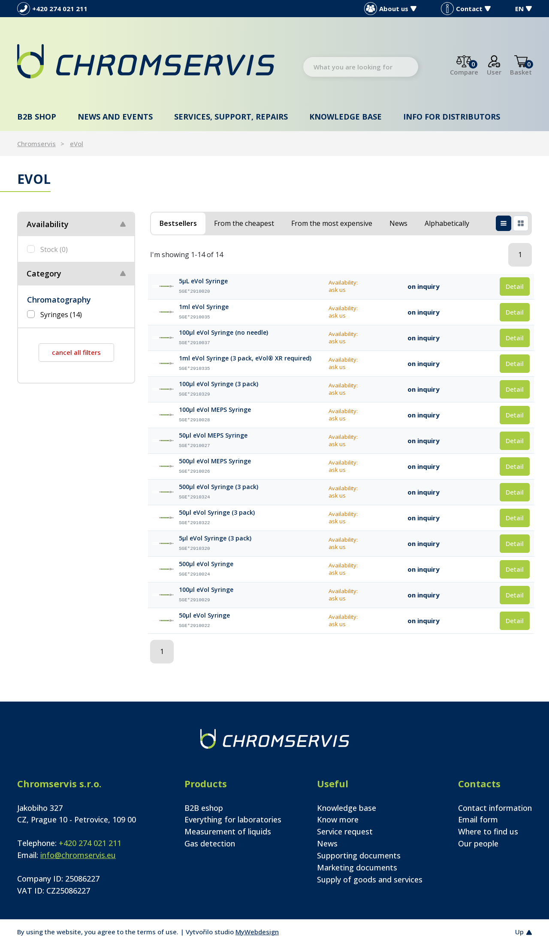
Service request (345, 831)
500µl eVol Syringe (206, 564)
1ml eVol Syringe (204, 307)
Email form (478, 819)
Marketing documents (357, 867)
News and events (115, 116)
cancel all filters (76, 352)
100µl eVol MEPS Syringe (215, 410)
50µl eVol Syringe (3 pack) (217, 512)
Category (44, 273)
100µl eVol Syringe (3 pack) (218, 384)
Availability (48, 224)
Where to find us (488, 831)
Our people (478, 843)
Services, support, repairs (231, 116)
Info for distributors (451, 116)
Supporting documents (359, 855)
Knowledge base (345, 116)
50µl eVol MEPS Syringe (213, 435)
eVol (76, 143)
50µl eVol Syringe (204, 615)
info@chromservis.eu (78, 855)
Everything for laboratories (232, 819)
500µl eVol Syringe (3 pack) (218, 487)
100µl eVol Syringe (206, 590)
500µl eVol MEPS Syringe (215, 461)
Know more (338, 819)
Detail (515, 286)
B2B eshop (203, 808)
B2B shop (36, 116)
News (327, 843)
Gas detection (209, 843)
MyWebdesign (257, 931)
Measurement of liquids (227, 831)
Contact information (495, 808)
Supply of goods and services (369, 879)
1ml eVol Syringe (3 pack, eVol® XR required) (245, 358)
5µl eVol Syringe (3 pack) (215, 538)
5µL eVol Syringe (203, 281)
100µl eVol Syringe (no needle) (223, 332)
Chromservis (36, 143)
